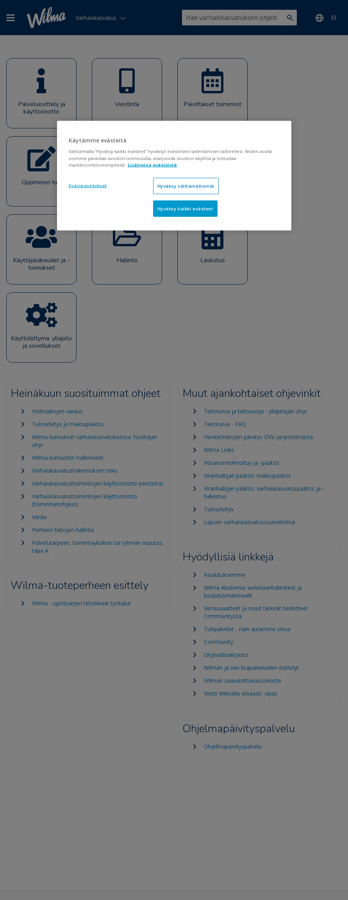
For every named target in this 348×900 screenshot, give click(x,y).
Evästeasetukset (88, 185)
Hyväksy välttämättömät (186, 186)
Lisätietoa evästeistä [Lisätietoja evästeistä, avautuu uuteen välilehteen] (152, 164)
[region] (174, 175)
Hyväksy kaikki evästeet (185, 208)
